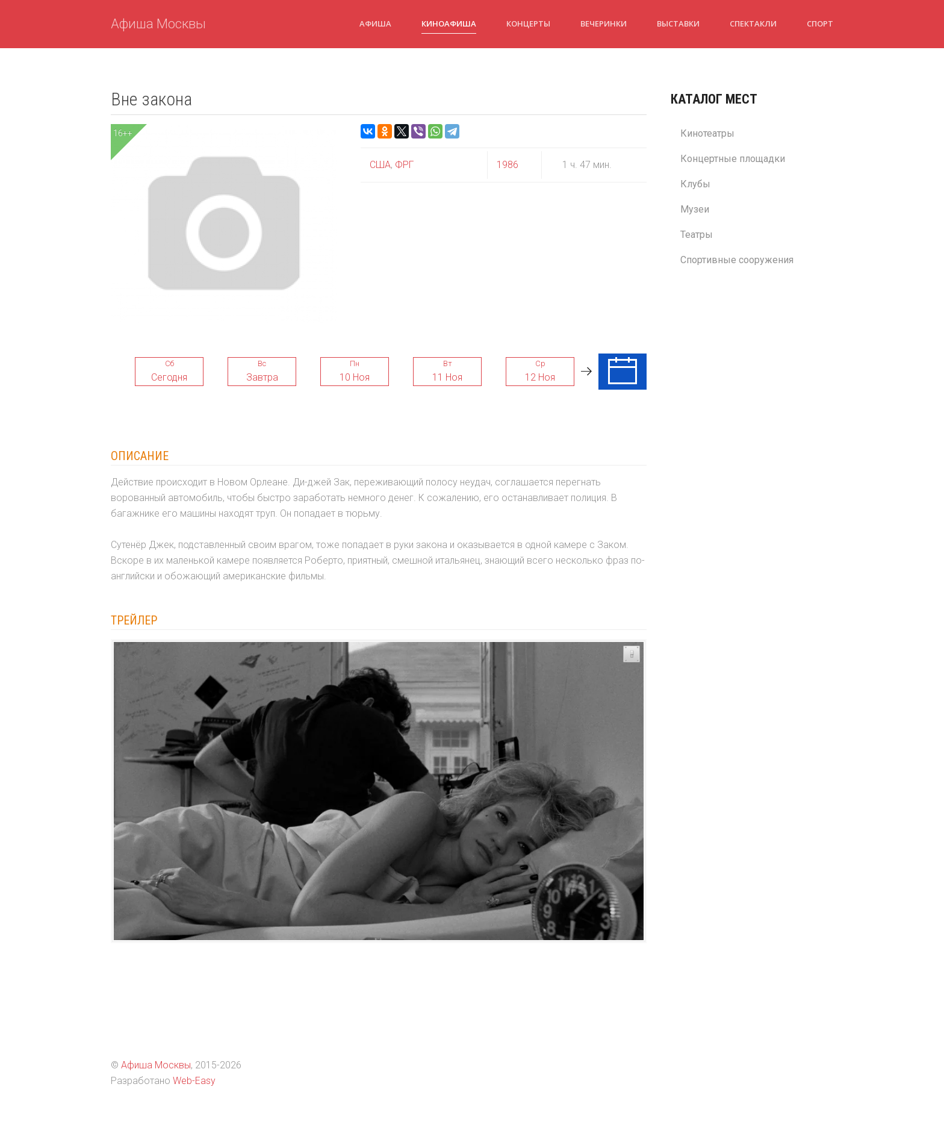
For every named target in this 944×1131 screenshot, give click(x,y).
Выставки (678, 23)
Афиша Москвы (158, 23)
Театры (696, 234)
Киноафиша (448, 23)
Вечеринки (603, 23)
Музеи (694, 209)
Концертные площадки (732, 158)
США (380, 164)
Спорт (820, 23)
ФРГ (403, 164)
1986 (507, 164)
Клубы (695, 184)
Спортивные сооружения (736, 260)
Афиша (375, 23)
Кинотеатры (707, 133)
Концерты (528, 23)
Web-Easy (194, 1080)
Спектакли (753, 23)
